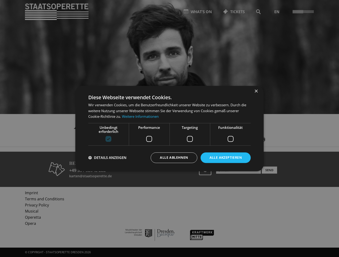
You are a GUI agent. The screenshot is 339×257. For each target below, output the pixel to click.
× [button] (256, 91)
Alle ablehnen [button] (174, 157)
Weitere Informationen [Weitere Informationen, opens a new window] (140, 116)
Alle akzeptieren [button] (226, 157)
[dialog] (169, 128)
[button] (107, 158)
